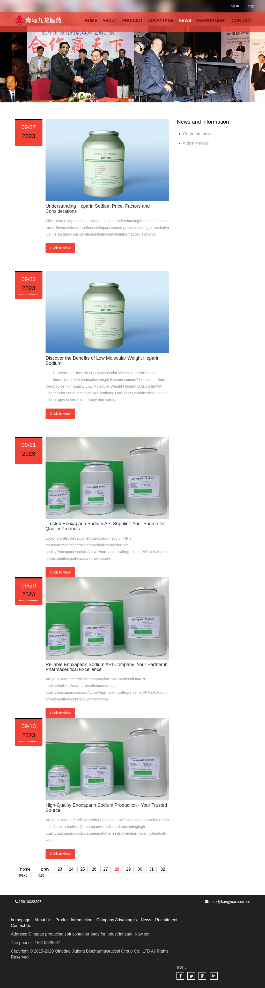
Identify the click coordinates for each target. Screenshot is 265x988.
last (41, 875)
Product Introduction (73, 920)
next (23, 875)
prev (45, 869)
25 (82, 869)
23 (59, 869)
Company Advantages (117, 920)
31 (151, 869)
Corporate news (197, 134)
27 (105, 869)
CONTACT (242, 20)
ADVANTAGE (161, 20)
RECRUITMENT (211, 20)
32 (162, 869)
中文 (251, 6)
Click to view (60, 248)
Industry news (196, 143)
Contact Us (21, 925)
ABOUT (109, 20)
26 (94, 869)
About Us (42, 920)
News (146, 920)
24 (71, 869)
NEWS (185, 20)
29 (128, 869)
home (25, 869)
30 (140, 869)
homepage (21, 920)
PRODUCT (132, 20)
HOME (91, 20)
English (234, 6)
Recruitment (166, 920)
